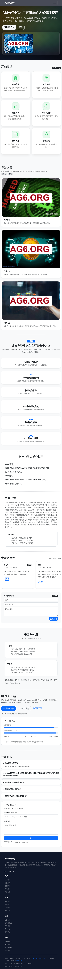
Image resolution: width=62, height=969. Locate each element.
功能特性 (7, 889)
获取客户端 (9, 27)
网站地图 (19, 960)
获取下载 (8, 708)
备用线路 (23, 708)
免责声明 (7, 944)
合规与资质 (8, 923)
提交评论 (53, 619)
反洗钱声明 (8, 947)
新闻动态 (7, 926)
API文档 (7, 907)
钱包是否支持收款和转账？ (14, 782)
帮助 (21, 27)
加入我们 (7, 929)
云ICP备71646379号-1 (39, 958)
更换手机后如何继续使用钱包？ (16, 796)
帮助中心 (7, 904)
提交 (31, 838)
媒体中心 (7, 932)
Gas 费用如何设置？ (12, 763)
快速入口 (7, 892)
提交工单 (7, 910)
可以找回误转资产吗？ (13, 789)
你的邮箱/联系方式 (11, 812)
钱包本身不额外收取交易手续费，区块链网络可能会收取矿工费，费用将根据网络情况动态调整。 (31, 774)
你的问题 (7, 821)
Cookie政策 (8, 941)
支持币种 (7, 880)
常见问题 (7, 883)
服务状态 (7, 901)
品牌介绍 (7, 920)
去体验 (7, 579)
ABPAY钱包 (10, 2)
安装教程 (37, 708)
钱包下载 (7, 886)
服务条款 (7, 950)
